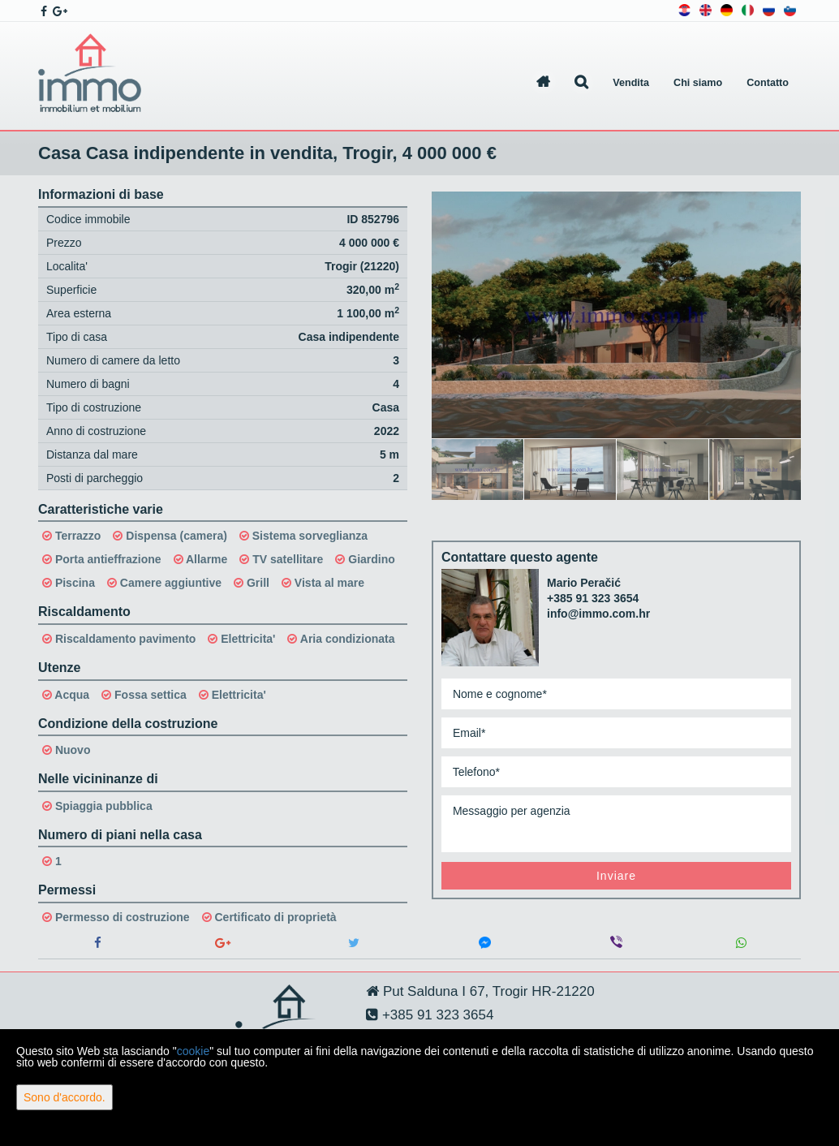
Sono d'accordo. (64, 1097)
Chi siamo (697, 82)
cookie (193, 1051)
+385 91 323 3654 (593, 598)
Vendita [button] (631, 82)
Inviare (616, 875)
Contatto (767, 82)
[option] (478, 469)
